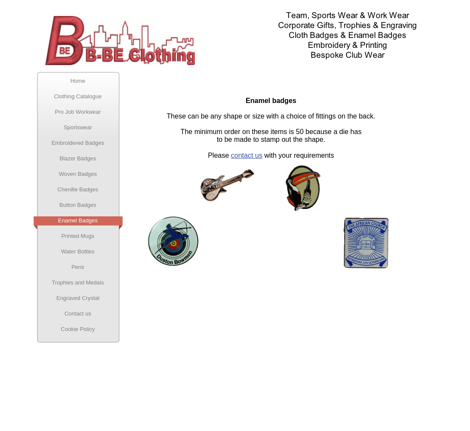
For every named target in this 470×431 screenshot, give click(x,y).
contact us (247, 155)
